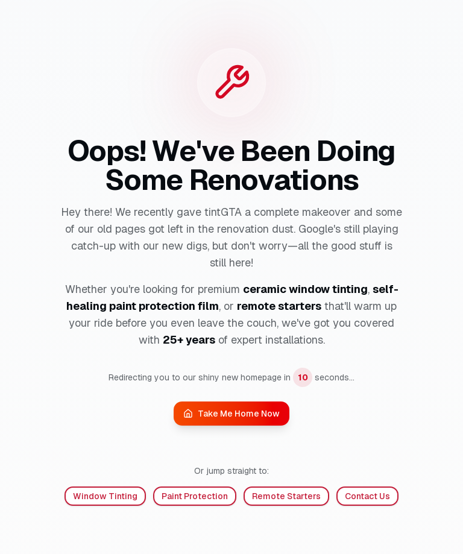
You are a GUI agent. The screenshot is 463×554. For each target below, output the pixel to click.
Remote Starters (286, 496)
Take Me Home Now (231, 413)
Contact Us (367, 496)
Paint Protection (195, 496)
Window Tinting (105, 496)
